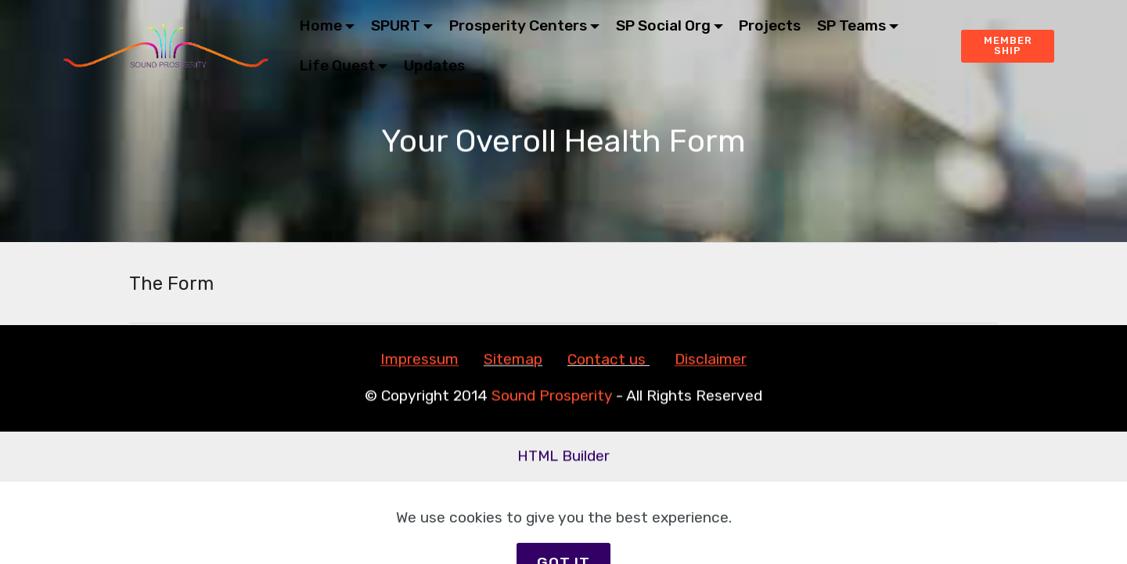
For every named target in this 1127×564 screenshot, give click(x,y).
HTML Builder (563, 456)
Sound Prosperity (551, 396)
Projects (770, 25)
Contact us (606, 360)
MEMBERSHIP (1008, 45)
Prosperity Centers (518, 25)
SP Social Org (663, 25)
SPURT (395, 25)
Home (321, 25)
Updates (434, 65)
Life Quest (337, 65)
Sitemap (513, 360)
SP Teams (851, 25)
